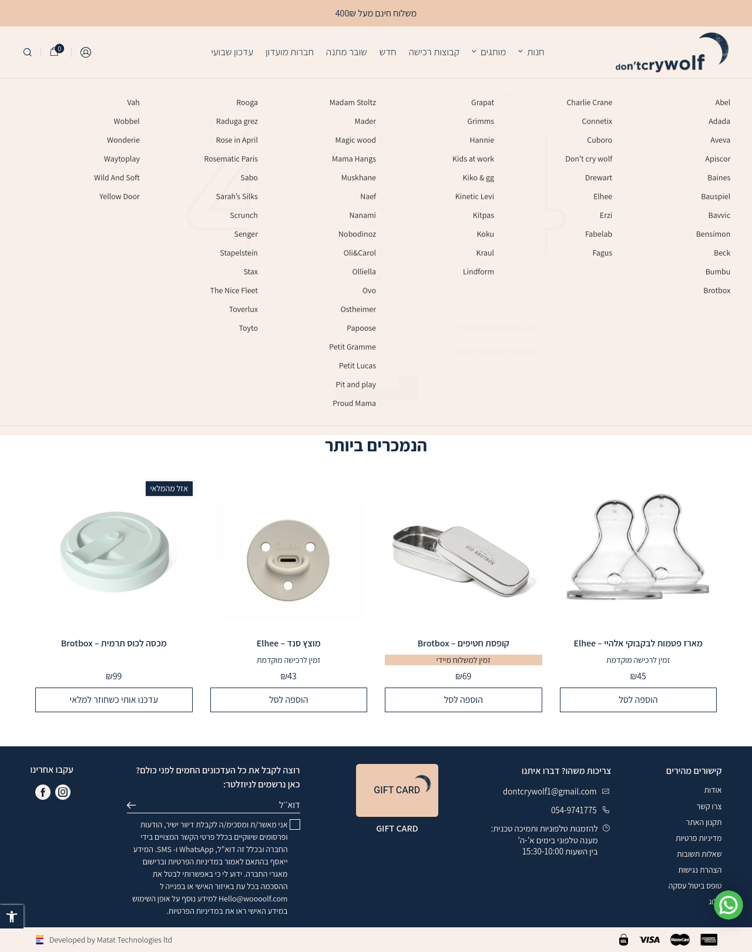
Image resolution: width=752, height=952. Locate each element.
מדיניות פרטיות (698, 838)
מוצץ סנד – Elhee (289, 643)
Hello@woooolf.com (253, 898)
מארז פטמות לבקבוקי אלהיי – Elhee (638, 643)
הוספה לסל (638, 699)
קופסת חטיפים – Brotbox (463, 643)
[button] (12, 916)
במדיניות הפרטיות (195, 861)
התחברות (86, 52)
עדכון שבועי (232, 51)
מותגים (493, 51)
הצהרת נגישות (699, 869)
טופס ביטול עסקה (695, 885)
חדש (388, 51)
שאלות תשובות (699, 854)
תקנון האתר (704, 822)
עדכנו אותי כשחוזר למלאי (114, 699)
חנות (535, 51)
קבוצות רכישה (434, 51)
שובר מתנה (346, 51)
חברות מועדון (290, 51)
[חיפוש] (27, 52)
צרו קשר (709, 806)
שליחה (135, 805)
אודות (712, 790)
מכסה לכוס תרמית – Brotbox (114, 643)
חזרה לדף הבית (376, 387)
